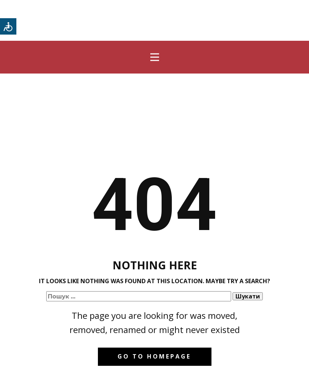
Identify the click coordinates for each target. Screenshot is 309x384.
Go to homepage (154, 356)
